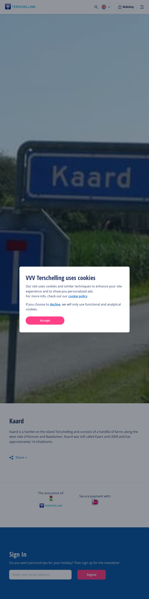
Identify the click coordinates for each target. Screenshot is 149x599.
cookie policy (77, 296)
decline (55, 304)
